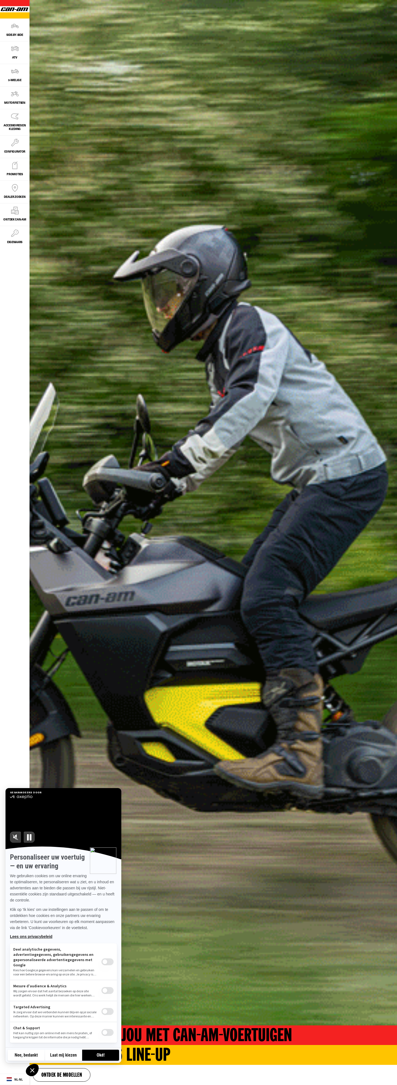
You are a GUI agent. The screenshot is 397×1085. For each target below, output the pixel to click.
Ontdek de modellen (61, 1075)
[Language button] (14, 1079)
